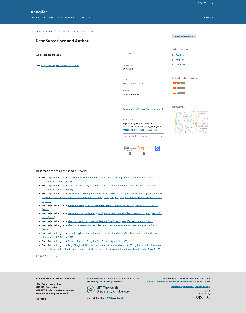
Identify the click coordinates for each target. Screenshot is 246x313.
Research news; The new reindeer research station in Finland (101, 205)
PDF (129, 53)
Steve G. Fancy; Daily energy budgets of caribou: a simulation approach (106, 213)
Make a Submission (184, 36)
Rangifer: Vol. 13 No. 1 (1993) (57, 189)
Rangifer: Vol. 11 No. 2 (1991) (137, 221)
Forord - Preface (77, 241)
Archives (48, 17)
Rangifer (39, 11)
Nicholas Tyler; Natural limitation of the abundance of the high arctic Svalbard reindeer (115, 233)
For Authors (178, 59)
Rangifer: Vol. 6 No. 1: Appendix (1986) (107, 241)
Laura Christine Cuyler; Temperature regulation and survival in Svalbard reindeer (112, 185)
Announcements (67, 17)
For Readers (178, 55)
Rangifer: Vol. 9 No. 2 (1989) (57, 181)
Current (35, 17)
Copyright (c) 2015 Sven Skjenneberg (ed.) (143, 109)
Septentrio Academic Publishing (102, 278)
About (84, 17)
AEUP (120, 297)
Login (212, 2)
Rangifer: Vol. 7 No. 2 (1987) (58, 237)
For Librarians (178, 64)
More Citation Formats (136, 136)
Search (208, 17)
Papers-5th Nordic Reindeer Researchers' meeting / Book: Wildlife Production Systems (114, 177)
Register (202, 2)
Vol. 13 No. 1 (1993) (66, 31)
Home (38, 31)
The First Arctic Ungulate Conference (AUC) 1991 (94, 221)
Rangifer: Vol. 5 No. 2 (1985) (147, 249)
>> (56, 255)
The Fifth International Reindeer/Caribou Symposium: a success (102, 225)
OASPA (110, 297)
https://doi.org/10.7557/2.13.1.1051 (60, 65)
